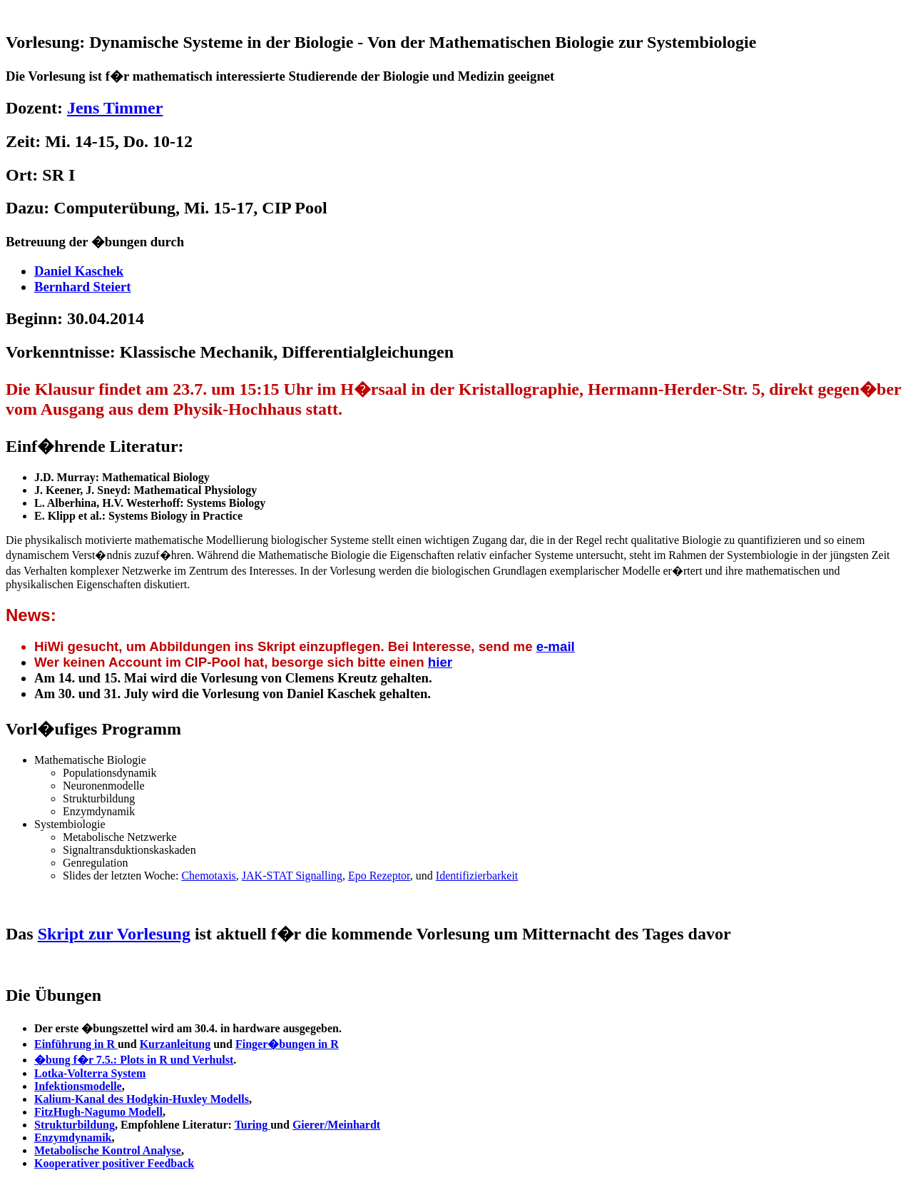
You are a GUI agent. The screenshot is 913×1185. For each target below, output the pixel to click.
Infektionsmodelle (78, 1086)
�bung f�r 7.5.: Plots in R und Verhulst (133, 1060)
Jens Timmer (115, 108)
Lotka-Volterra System (90, 1073)
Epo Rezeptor (379, 875)
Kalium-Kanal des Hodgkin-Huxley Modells (141, 1099)
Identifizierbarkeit (477, 875)
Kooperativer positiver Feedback (114, 1163)
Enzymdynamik (72, 1137)
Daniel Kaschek (78, 270)
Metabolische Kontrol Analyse (107, 1150)
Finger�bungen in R (287, 1044)
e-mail (555, 646)
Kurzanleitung (175, 1044)
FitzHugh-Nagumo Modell (98, 1112)
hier (440, 662)
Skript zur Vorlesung (114, 933)
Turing (253, 1125)
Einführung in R (76, 1044)
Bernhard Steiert (82, 286)
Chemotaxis (208, 875)
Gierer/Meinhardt (336, 1125)
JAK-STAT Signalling (292, 875)
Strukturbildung (74, 1125)
